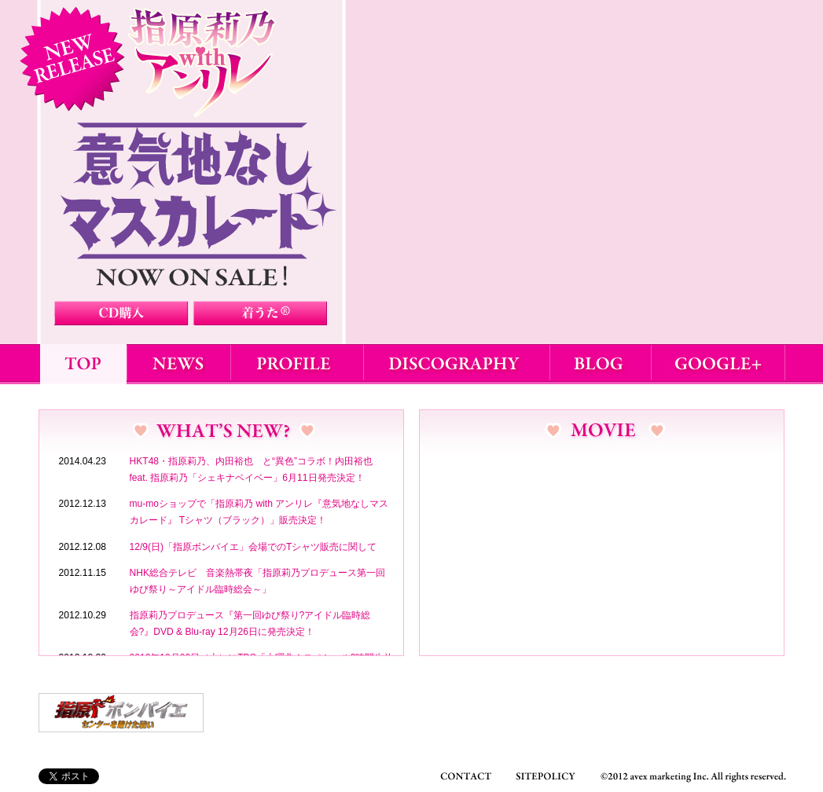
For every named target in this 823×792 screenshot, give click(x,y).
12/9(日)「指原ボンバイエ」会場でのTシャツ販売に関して (253, 546)
